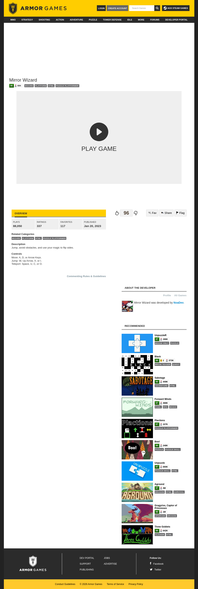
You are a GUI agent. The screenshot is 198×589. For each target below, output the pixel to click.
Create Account (117, 8)
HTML (51, 86)
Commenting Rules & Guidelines (86, 276)
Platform (40, 86)
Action (60, 20)
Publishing (87, 569)
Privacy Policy (136, 584)
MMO (13, 20)
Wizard (29, 86)
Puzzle (93, 20)
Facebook (157, 564)
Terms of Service (115, 584)
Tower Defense (112, 20)
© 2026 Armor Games (91, 584)
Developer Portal (176, 20)
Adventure (76, 20)
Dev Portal (87, 558)
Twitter (155, 569)
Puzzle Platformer (67, 86)
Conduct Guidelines (65, 584)
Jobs (107, 558)
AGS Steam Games (176, 8)
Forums (155, 20)
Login (101, 8)
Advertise (110, 564)
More (141, 20)
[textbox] (141, 8)
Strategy (27, 20)
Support (85, 564)
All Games (180, 295)
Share (166, 212)
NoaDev (178, 302)
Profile (167, 295)
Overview (21, 213)
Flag (180, 212)
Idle (129, 20)
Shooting (44, 20)
